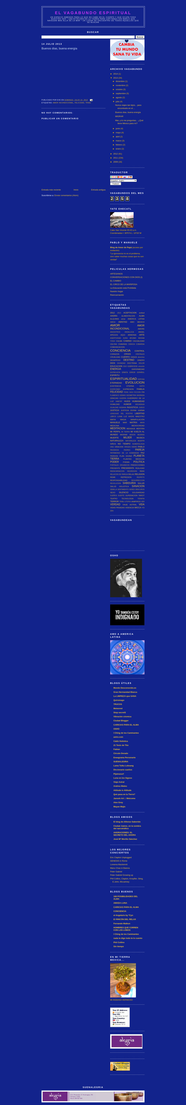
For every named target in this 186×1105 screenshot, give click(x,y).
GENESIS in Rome (118, 861)
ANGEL (141, 332)
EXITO (142, 386)
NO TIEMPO (124, 444)
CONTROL (139, 351)
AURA (125, 338)
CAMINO (127, 341)
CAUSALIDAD (138, 341)
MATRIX (133, 422)
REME (112, 477)
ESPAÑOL (140, 372)
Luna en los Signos (122, 778)
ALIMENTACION (128, 316)
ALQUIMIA (114, 319)
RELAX (131, 474)
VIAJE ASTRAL (129, 505)
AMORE (141, 329)
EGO (125, 366)
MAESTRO (139, 416)
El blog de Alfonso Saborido (127, 822)
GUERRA (122, 398)
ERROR (132, 372)
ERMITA (125, 372)
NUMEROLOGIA (138, 444)
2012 (115, 154)
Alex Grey (118, 802)
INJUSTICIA (132, 407)
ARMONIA (132, 335)
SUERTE (121, 495)
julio (118, 101)
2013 (115, 78)
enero (119, 149)
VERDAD (115, 504)
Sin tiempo (118, 946)
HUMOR (127, 404)
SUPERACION (131, 495)
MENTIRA (140, 429)
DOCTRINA (132, 363)
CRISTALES (140, 354)
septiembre (121, 93)
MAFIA (113, 419)
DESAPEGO (115, 360)
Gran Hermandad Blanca (125, 692)
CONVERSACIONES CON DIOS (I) (126, 277)
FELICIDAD (79, 103)
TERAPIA (141, 499)
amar (123, 319)
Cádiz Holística (120, 741)
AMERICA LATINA (136, 319)
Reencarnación (117, 295)
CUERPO (125, 357)
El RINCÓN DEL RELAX (124, 919)
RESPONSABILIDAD (118, 480)
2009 (115, 162)
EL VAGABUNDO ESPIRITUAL (93, 12)
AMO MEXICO (137, 322)
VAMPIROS (136, 501)
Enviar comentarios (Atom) (66, 195)
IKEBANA (122, 407)
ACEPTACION (130, 313)
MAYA (142, 422)
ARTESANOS (116, 274)
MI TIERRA (125, 432)
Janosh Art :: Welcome (124, 798)
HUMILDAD (115, 404)
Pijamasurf (118, 774)
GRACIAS (114, 398)
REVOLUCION (115, 483)
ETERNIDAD (116, 383)
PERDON (114, 456)
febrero (119, 145)
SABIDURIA (129, 483)
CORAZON (114, 354)
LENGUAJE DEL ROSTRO (121, 413)
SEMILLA (113, 489)
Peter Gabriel (116, 871)
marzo (119, 140)
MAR (125, 422)
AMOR (115, 325)
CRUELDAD (115, 357)
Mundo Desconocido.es (124, 688)
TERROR (114, 501)
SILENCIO (123, 492)
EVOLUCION (135, 382)
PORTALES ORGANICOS (120, 465)
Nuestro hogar (116, 291)
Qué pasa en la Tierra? (124, 794)
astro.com (118, 737)
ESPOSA (141, 379)
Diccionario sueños (122, 770)
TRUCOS (117, 704)
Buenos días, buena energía (128, 112)
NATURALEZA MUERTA (134, 441)
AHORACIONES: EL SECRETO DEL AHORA (124, 833)
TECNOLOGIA (128, 498)
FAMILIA (140, 389)
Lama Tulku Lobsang (123, 765)
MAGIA (123, 419)
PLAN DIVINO (126, 456)
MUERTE (114, 438)
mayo (118, 132)
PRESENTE (115, 468)
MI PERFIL (115, 431)
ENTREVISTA (115, 372)
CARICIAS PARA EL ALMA (126, 725)
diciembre (120, 81)
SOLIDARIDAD (138, 492)
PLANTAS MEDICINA (133, 459)
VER (142, 501)
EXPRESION (128, 389)
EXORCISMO (115, 389)
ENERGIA (115, 369)
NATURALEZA (116, 441)
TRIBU (88, 103)
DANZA (134, 357)
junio (118, 128)
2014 (115, 74)
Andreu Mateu (120, 786)
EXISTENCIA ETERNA (122, 386)
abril (118, 136)
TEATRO (113, 498)
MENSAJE (131, 429)
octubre (119, 89)
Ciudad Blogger (121, 720)
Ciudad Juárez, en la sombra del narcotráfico (127, 827)
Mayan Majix (119, 806)
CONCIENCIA (120, 350)
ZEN (111, 511)
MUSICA (140, 438)
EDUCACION (116, 366)
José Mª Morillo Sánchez (125, 839)
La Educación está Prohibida (123, 288)
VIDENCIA (129, 508)
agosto (119, 97)
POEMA (126, 462)
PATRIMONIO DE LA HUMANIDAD (124, 453)
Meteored (117, 708)
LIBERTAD (139, 413)
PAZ (142, 453)
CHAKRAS (122, 344)
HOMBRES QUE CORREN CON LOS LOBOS (125, 928)
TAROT (141, 495)
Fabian (116, 749)
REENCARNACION (117, 471)
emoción (141, 366)
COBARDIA (140, 344)
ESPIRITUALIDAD (123, 378)
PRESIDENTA (127, 468)
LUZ (125, 416)
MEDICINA (114, 426)
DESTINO (128, 360)
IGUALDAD (114, 407)
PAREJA (140, 449)
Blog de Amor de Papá (121, 247)
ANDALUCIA (129, 332)
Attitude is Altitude (122, 790)
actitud (141, 313)
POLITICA (138, 462)
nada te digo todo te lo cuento (127, 938)
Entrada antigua (98, 190)
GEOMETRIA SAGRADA (135, 395)
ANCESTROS (115, 332)
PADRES (127, 450)
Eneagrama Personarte (124, 757)
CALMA (119, 341)
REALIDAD (139, 468)
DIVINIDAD (121, 363)
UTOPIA (128, 501)
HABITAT (119, 401)
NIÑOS (113, 444)
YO (143, 508)
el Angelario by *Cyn (123, 915)
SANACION (138, 486)
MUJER (127, 437)
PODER (114, 462)
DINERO (140, 360)
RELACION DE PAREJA (119, 474)
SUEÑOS (113, 495)
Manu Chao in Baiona (120, 868)
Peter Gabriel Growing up (121, 875)
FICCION (137, 392)
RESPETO (140, 477)
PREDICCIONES (137, 465)
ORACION (119, 447)
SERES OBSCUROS (136, 489)
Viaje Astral (118, 782)
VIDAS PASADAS (117, 508)
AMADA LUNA (120, 903)
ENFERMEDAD (138, 369)
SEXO (112, 492)
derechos (141, 357)
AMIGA (112, 322)
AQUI (123, 335)
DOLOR (141, 363)
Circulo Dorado (120, 753)
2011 (115, 158)
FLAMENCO (114, 395)
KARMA (141, 410)
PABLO (141, 447)
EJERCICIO (132, 366)
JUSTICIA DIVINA (128, 410)
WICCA (138, 507)
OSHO (134, 447)
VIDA (141, 504)
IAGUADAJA (139, 404)
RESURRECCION (137, 480)
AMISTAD (122, 322)
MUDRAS (140, 435)
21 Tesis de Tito (120, 745)
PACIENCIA (114, 450)
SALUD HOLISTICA (119, 486)
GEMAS (123, 395)
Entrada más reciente (51, 190)
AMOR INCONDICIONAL (63, 103)
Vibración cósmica (122, 716)
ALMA (141, 316)
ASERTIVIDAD (115, 338)
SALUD (141, 483)
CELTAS (113, 344)
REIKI (142, 471)
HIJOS (127, 401)
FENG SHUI (128, 392)
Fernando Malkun (121, 923)
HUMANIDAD (138, 401)
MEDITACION (117, 428)
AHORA (113, 316)
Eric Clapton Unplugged (121, 857)
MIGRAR (119, 116)
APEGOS (114, 335)
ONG (112, 447)
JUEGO (141, 407)
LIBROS (113, 416)
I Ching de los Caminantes (126, 733)
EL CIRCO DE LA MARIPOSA (123, 284)
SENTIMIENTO (123, 489)
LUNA (119, 416)
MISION (132, 435)
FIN (143, 392)
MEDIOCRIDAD (138, 426)
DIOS (112, 363)
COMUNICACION (117, 347)
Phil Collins (119, 942)
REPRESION (126, 477)
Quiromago (118, 700)
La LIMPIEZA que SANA (124, 696)
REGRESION (132, 471)
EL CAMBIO (115, 281)
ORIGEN (127, 447)
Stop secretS (119, 712)
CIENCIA (131, 344)
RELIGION (139, 474)
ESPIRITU (115, 375)
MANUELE (115, 422)
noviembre (121, 85)
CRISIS (127, 354)
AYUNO (133, 338)
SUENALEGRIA (120, 761)
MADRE (131, 416)
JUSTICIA (114, 410)
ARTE (141, 335)
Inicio (76, 190)
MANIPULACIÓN (137, 419)
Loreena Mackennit (118, 864)
